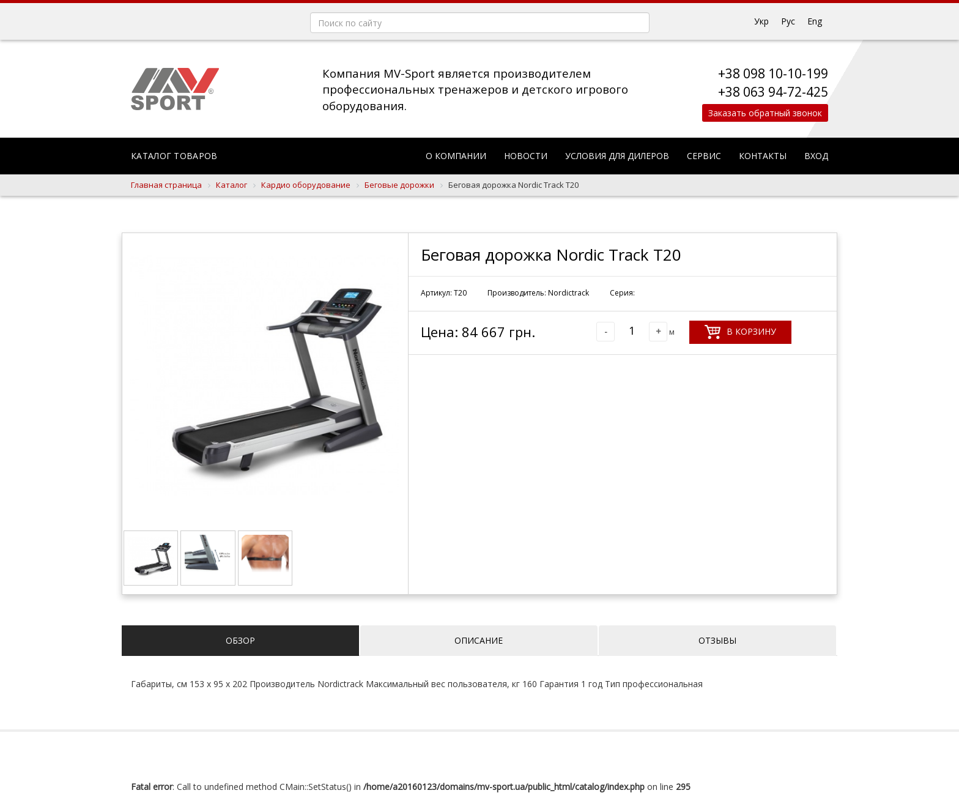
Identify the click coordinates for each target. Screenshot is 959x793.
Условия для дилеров (617, 156)
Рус (788, 21)
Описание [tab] (478, 640)
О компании (456, 156)
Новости (525, 156)
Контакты (763, 156)
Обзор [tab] (240, 640)
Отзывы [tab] (717, 640)
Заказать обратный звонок (762, 113)
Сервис (704, 156)
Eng (814, 21)
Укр (761, 21)
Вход (816, 156)
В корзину (740, 332)
